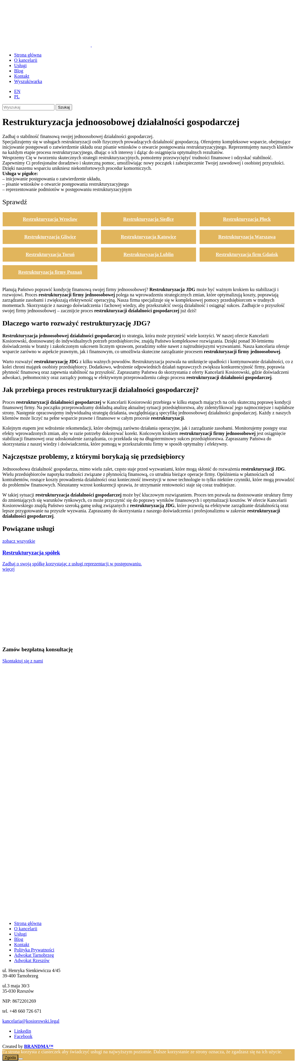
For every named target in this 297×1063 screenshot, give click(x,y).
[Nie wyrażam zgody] (20, 1059)
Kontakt (21, 944)
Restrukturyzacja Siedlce (148, 219)
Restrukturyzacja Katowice (148, 236)
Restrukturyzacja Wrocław (50, 219)
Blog (18, 939)
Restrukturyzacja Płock (247, 219)
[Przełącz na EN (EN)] (17, 91)
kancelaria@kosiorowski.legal (30, 1021)
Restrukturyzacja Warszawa (247, 236)
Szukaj (64, 107)
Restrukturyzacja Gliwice (50, 236)
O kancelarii (25, 928)
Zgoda (10, 1057)
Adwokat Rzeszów (31, 960)
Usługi (20, 933)
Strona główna (28, 923)
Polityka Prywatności (34, 949)
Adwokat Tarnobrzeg (34, 955)
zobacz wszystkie (18, 541)
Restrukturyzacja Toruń (50, 254)
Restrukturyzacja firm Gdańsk (247, 254)
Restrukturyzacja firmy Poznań (50, 272)
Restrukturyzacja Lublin (148, 254)
